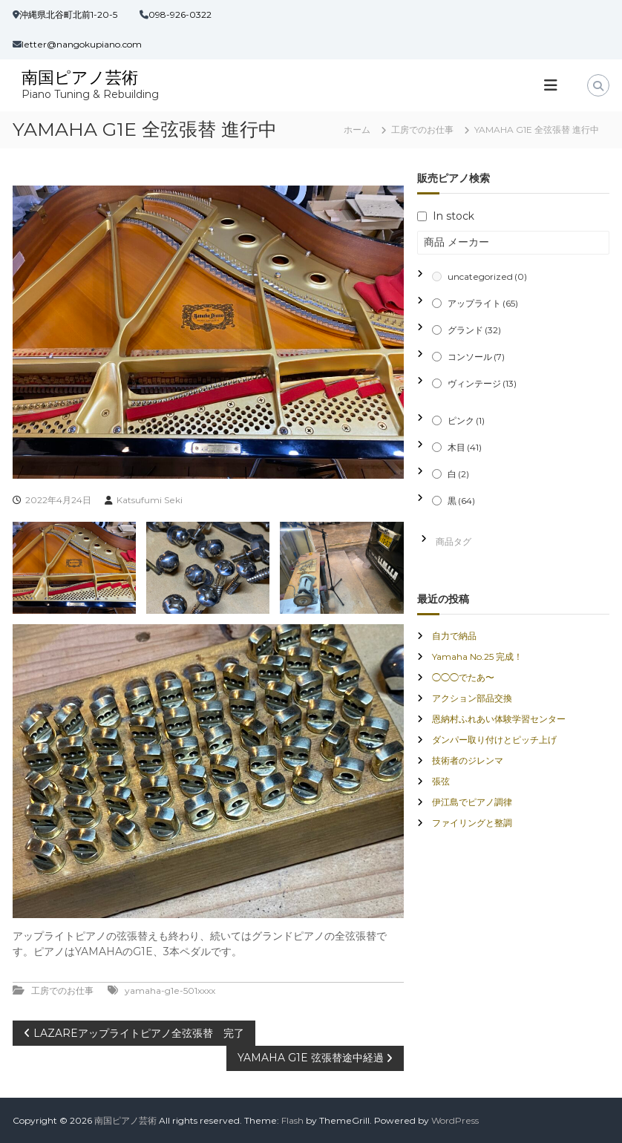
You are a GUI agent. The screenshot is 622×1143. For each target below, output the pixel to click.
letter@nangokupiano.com (82, 44)
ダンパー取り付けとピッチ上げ (494, 739)
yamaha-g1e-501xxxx (170, 990)
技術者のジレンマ (467, 760)
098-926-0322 (180, 14)
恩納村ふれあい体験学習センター (499, 718)
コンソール (476, 356)
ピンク (466, 420)
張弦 (441, 781)
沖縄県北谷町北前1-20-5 (68, 14)
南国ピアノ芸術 (80, 78)
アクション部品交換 (472, 698)
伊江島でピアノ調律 (472, 802)
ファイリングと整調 (472, 822)
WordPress (455, 1120)
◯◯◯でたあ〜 (463, 677)
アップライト (483, 303)
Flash (292, 1120)
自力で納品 (454, 635)
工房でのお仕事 (422, 129)
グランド (474, 329)
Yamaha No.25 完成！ (477, 656)
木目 (465, 447)
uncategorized (487, 276)
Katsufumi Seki (150, 499)
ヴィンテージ (482, 383)
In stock (453, 216)
